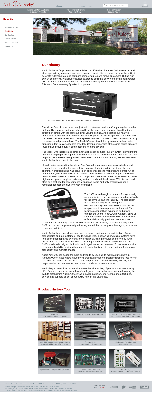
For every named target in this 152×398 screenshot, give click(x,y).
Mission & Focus (11, 27)
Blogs (90, 6)
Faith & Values (10, 39)
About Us (59, 6)
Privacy (73, 384)
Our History (9, 31)
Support (70, 6)
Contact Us (80, 6)
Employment (10, 46)
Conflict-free (9, 35)
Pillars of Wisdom (11, 43)
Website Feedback (45, 384)
